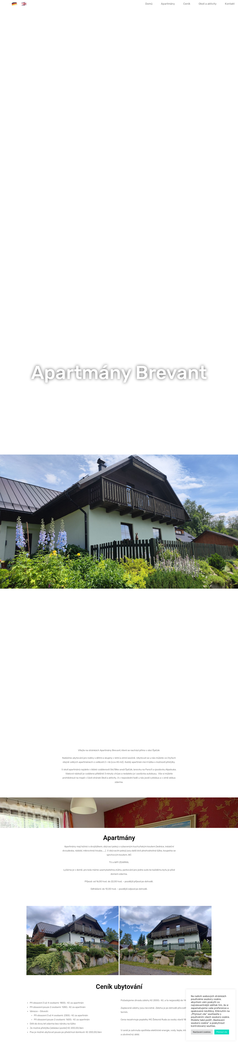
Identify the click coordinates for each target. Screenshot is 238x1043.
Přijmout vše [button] (221, 1032)
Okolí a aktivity (208, 3)
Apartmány (168, 3)
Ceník (186, 3)
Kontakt (230, 3)
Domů (149, 3)
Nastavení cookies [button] (202, 1032)
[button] (30, 941)
